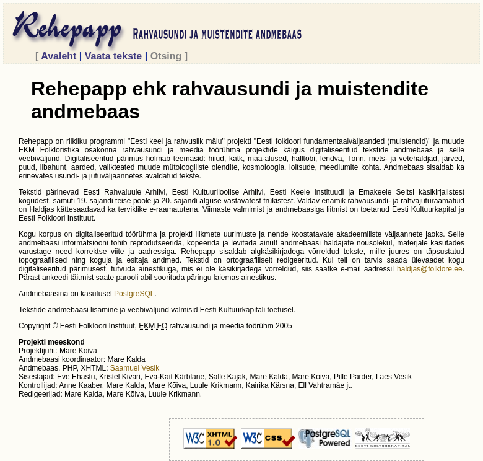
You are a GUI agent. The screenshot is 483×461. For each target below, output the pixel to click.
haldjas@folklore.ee (430, 269)
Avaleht (58, 56)
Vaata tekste (113, 56)
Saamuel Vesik (134, 368)
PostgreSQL (134, 293)
